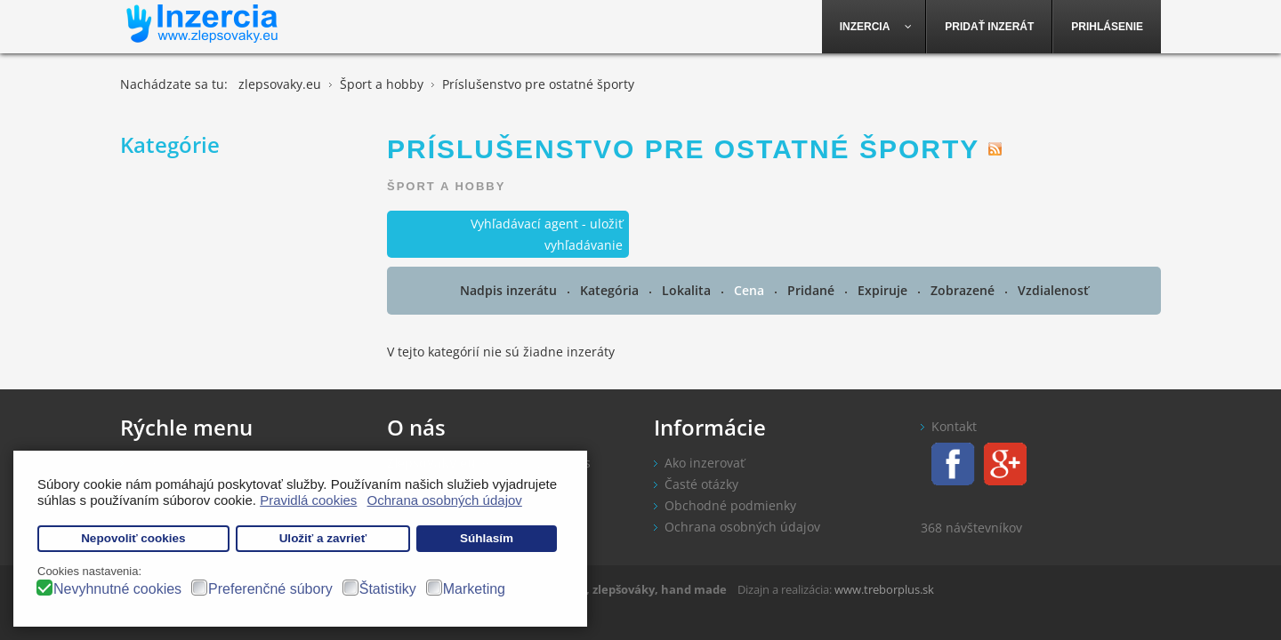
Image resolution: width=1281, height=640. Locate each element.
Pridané (812, 290)
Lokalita (688, 290)
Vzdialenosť (1053, 290)
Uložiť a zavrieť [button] (323, 538)
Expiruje (884, 290)
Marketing (474, 589)
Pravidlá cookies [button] (308, 500)
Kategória (611, 290)
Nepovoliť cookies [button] (133, 538)
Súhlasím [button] (486, 538)
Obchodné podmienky (730, 505)
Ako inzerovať (705, 462)
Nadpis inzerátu (510, 290)
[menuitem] (874, 26)
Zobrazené (964, 290)
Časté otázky (701, 484)
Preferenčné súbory (270, 589)
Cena (751, 290)
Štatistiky (387, 589)
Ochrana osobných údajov (742, 526)
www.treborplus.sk (884, 589)
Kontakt (954, 426)
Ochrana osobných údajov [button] (444, 500)
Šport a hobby (446, 186)
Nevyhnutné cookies (117, 589)
